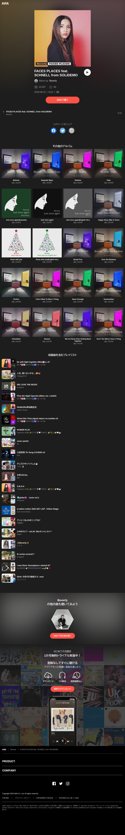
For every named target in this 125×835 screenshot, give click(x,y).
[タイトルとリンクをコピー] (71, 130)
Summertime (109, 299)
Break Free (78, 260)
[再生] (87, 72)
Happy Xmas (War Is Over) (108, 220)
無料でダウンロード (62, 689)
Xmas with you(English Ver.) (47, 260)
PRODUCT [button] (8, 761)
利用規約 (5, 798)
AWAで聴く (62, 100)
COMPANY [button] (9, 770)
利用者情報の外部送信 (44, 798)
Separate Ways (47, 180)
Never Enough (78, 299)
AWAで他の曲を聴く (62, 636)
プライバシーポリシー (22, 798)
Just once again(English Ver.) (78, 220)
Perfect (16, 299)
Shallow (78, 180)
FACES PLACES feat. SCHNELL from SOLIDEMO (39, 750)
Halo (109, 180)
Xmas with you (16, 260)
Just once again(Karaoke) (16, 220)
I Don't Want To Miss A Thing (47, 299)
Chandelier (16, 339)
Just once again (47, 220)
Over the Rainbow (109, 260)
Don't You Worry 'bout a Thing (109, 339)
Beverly (53, 81)
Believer (16, 180)
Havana (47, 339)
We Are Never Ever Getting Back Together (78, 340)
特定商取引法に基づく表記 (69, 798)
